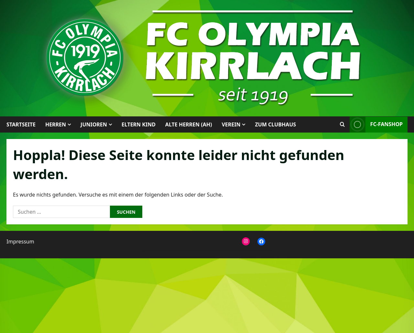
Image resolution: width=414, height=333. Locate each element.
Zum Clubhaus (275, 124)
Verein (231, 124)
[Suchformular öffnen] (342, 124)
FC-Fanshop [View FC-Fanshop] (376, 125)
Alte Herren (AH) (188, 124)
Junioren (94, 124)
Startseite (21, 124)
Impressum (20, 241)
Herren (55, 124)
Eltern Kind (139, 124)
